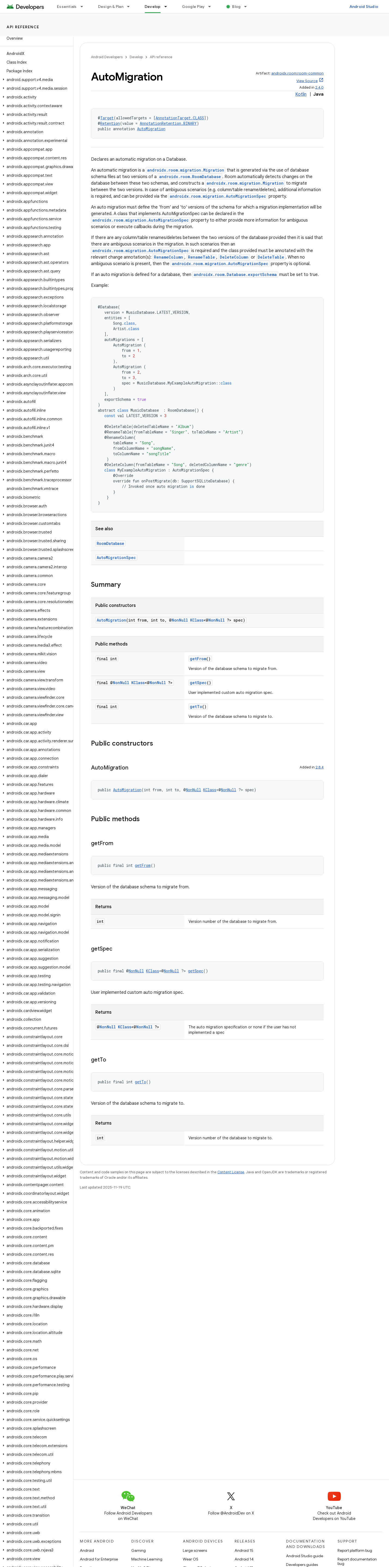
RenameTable (201, 257)
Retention (110, 123)
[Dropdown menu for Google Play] (212, 6)
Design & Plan (110, 6)
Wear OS (190, 1559)
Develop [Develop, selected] (153, 6)
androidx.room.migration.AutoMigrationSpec (218, 196)
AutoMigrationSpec (116, 557)
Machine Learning (146, 1559)
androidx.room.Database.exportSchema (235, 274)
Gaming (138, 1550)
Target (107, 117)
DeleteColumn (234, 257)
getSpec (198, 682)
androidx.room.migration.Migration (185, 170)
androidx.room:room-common (297, 73)
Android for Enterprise (99, 1559)
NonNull (180, 620)
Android (87, 1550)
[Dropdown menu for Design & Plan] (130, 6)
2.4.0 (319, 87)
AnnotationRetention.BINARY (168, 123)
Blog (236, 6)
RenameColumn (168, 257)
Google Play (193, 6)
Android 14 (244, 1559)
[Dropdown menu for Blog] (248, 6)
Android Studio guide (304, 1555)
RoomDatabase (110, 543)
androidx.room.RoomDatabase (190, 176)
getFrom (198, 658)
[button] (35, 79)
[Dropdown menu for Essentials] (84, 6)
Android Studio (364, 6)
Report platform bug (355, 1550)
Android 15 (244, 1550)
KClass (196, 620)
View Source (307, 81)
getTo (196, 706)
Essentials (67, 6)
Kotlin (300, 94)
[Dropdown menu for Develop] (168, 6)
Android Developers (107, 57)
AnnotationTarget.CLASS (180, 117)
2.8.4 (319, 767)
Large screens (195, 1550)
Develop (136, 57)
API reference (23, 26)
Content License (230, 1172)
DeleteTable (271, 257)
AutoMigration (151, 128)
